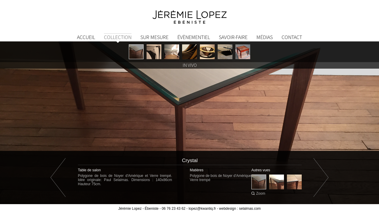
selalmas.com (250, 208)
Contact (292, 37)
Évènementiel (193, 37)
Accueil (86, 37)
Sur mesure (154, 37)
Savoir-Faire (233, 37)
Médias (264, 37)
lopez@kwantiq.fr (202, 208)
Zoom (260, 193)
